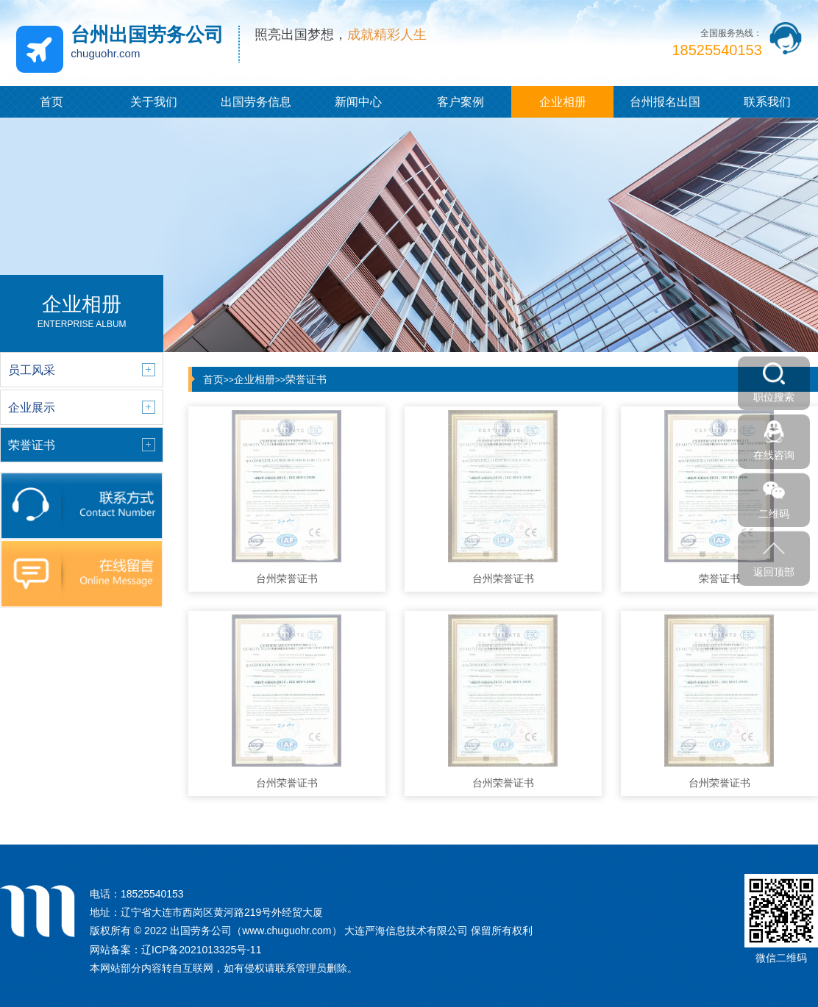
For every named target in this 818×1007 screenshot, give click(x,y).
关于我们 (153, 102)
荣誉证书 (306, 379)
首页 (51, 102)
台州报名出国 (665, 102)
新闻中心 (358, 102)
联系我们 (767, 102)
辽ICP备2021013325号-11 (201, 950)
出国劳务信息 (256, 102)
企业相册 (562, 102)
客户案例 (460, 102)
